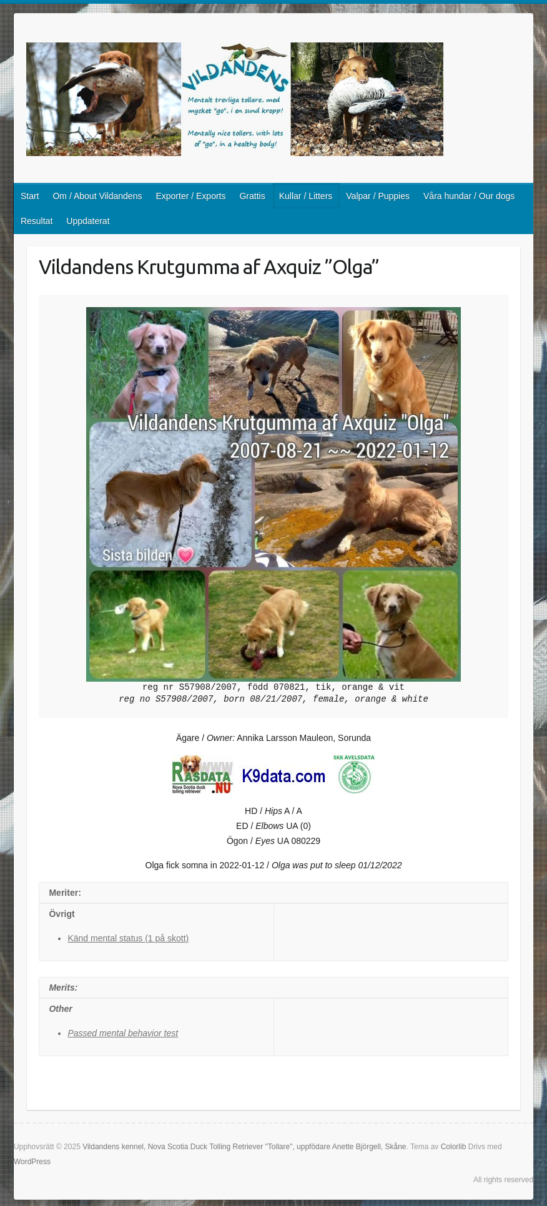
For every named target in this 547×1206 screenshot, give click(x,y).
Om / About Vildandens (97, 196)
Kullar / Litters (306, 196)
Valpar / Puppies (378, 196)
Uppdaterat (87, 221)
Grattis (252, 196)
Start (30, 196)
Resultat (36, 221)
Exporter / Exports (190, 196)
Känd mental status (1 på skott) (128, 938)
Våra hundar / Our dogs (469, 196)
